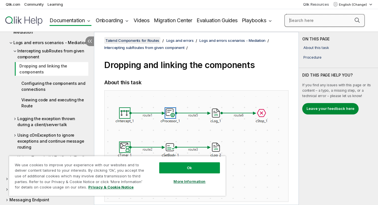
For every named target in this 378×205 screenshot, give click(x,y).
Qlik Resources (316, 4)
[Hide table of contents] (89, 41)
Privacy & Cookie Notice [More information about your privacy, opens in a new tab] (111, 187)
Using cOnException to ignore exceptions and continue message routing (50, 141)
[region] (117, 176)
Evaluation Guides (217, 20)
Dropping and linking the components (43, 68)
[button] (357, 20)
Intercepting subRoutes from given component (50, 53)
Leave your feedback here (330, 108)
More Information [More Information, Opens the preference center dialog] (189, 181)
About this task (316, 47)
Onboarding (109, 20)
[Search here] (324, 20)
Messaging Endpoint (29, 199)
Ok (189, 167)
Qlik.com (13, 4)
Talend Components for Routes (132, 40)
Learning (55, 4)
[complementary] (338, 118)
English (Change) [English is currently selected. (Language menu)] (353, 5)
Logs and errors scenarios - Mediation (50, 42)
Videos (142, 20)
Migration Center (173, 20)
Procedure (312, 57)
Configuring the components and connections (53, 86)
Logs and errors (180, 40)
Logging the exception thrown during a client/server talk (46, 121)
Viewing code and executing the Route (52, 102)
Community (34, 4)
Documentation (67, 20)
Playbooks (254, 20)
